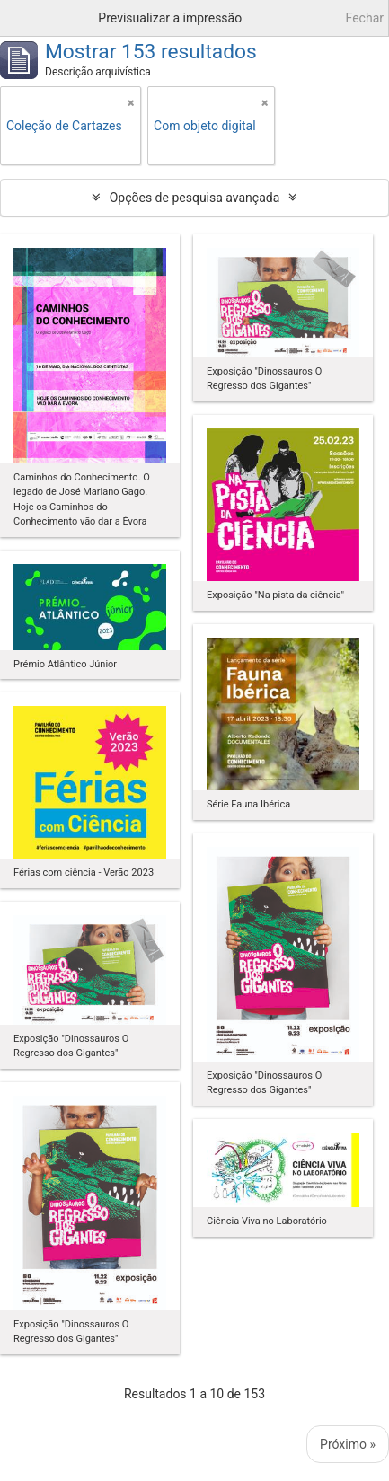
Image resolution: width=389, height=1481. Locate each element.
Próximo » (348, 1444)
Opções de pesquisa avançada (195, 197)
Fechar (365, 18)
